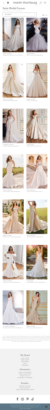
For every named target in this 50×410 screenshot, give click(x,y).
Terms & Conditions (25, 374)
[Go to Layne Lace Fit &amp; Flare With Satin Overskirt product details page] (36, 171)
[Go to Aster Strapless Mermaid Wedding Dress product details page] (13, 80)
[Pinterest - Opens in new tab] (27, 399)
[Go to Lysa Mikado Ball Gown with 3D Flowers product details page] (36, 126)
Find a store (25, 358)
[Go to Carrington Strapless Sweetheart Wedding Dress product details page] (13, 126)
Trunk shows (25, 359)
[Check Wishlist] (45, 3)
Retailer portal (25, 387)
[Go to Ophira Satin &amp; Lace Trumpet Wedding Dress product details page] (36, 307)
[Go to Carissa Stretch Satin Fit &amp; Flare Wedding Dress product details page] (13, 262)
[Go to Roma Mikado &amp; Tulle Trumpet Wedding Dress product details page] (36, 35)
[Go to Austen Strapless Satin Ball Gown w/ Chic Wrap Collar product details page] (13, 35)
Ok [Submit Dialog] (46, 406)
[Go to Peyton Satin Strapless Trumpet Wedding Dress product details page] (13, 171)
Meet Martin (25, 361)
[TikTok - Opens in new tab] (32, 399)
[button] (4, 3)
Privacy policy (25, 375)
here (29, 408)
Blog (25, 363)
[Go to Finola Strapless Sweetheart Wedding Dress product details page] (36, 216)
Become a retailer (25, 386)
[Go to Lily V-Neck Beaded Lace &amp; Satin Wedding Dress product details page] (36, 262)
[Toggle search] (40, 3)
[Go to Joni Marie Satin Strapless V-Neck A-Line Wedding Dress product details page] (13, 307)
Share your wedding (25, 372)
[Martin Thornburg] (25, 2)
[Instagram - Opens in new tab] (22, 399)
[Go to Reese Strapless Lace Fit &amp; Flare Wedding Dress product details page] (13, 216)
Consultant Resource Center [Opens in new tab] (25, 389)
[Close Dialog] (48, 406)
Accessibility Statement (25, 377)
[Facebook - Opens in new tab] (17, 399)
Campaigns (25, 365)
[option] (13, 39)
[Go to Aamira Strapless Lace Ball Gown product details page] (36, 80)
